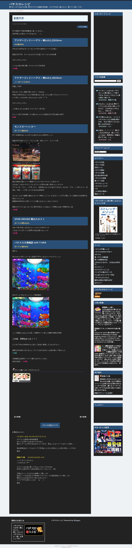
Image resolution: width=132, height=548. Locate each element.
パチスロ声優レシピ (102, 249)
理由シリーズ (99, 194)
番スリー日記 (99, 181)
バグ (96, 189)
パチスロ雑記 (99, 170)
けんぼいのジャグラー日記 (104, 275)
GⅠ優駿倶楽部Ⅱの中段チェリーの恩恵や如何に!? (112, 347)
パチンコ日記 (99, 165)
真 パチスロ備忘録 (101, 257)
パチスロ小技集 (100, 178)
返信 (18, 451)
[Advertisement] (50, 399)
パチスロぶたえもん (102, 277)
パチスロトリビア (101, 186)
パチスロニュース (101, 183)
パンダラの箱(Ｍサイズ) (103, 272)
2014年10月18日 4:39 (36, 457)
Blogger (77, 520)
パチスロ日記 (82, 27)
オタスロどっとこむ (102, 270)
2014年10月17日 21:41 (37, 436)
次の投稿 (17, 417)
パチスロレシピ (19, 4)
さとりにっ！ (99, 267)
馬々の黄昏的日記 (101, 260)
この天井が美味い (101, 191)
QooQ (69, 547)
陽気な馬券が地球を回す (104, 280)
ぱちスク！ (99, 283)
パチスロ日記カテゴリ (50, 425)
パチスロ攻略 (99, 173)
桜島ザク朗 (21, 457)
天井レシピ (99, 167)
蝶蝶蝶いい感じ (108, 307)
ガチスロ (98, 254)
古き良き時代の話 (101, 175)
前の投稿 (83, 417)
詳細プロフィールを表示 (104, 393)
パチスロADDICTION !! (103, 252)
